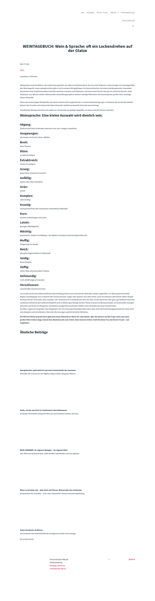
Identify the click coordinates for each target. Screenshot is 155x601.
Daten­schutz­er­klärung (127, 591)
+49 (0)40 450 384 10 (58, 569)
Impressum (95, 591)
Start (82, 13)
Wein (22, 70)
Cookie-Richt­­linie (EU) (109, 591)
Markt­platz (90, 13)
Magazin (113, 13)
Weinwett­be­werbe (128, 21)
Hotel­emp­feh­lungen (128, 13)
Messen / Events (102, 13)
